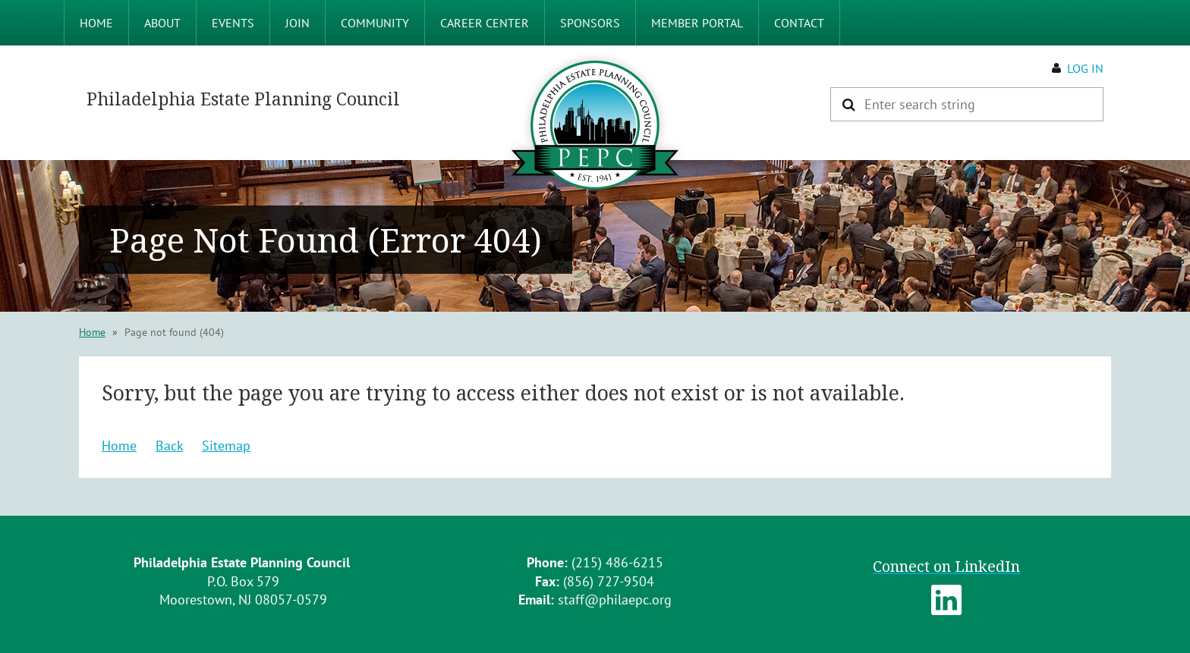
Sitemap (226, 445)
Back (169, 445)
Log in (1085, 68)
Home (92, 332)
